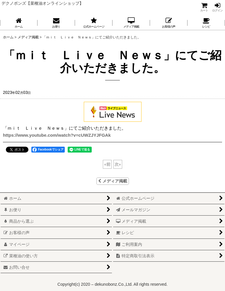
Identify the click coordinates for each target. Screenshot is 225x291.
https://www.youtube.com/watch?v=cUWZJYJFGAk (57, 135)
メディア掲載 (112, 181)
